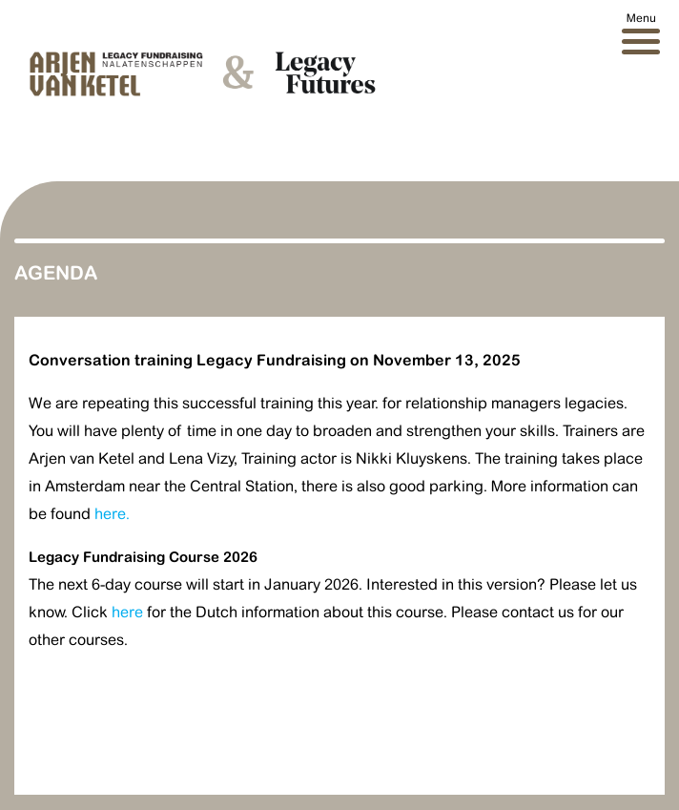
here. (112, 514)
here (127, 612)
